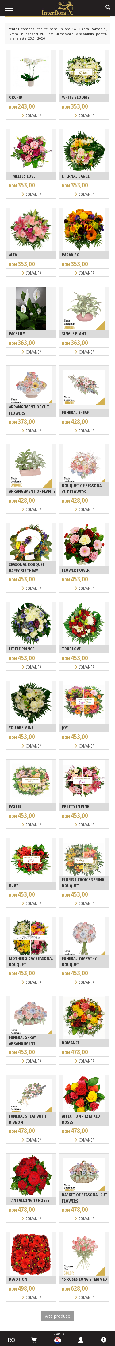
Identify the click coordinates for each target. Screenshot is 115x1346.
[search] (107, 7)
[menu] (9, 8)
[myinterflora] (80, 1340)
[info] (103, 1340)
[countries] (58, 1340)
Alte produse (57, 1316)
